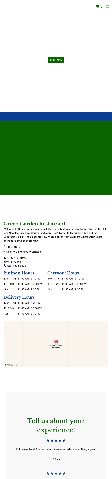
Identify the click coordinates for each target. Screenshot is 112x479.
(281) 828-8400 (15, 265)
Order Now (56, 60)
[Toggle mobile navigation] (107, 7)
